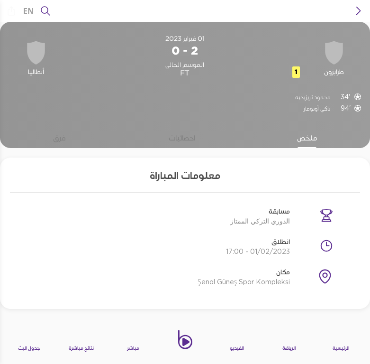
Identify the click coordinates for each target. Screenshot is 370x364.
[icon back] (358, 11)
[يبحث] (45, 11)
